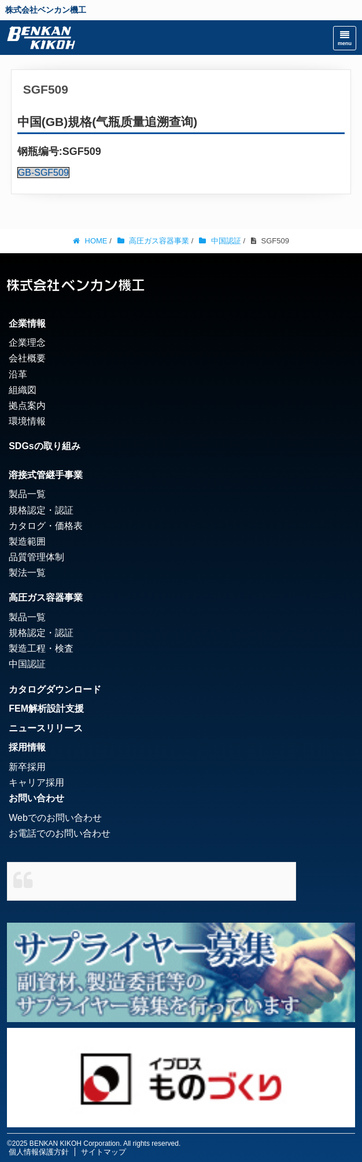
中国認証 (27, 664)
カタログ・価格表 (46, 526)
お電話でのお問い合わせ (59, 833)
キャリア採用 (36, 782)
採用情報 (27, 747)
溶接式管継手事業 (46, 475)
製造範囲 (27, 541)
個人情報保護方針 (39, 1152)
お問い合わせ (36, 798)
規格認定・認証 (41, 510)
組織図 (22, 390)
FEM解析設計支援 (46, 708)
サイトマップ (103, 1152)
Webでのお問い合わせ (55, 818)
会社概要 (27, 358)
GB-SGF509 (43, 172)
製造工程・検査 (41, 648)
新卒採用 (27, 767)
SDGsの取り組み (44, 446)
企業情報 (27, 323)
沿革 (18, 374)
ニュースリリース (46, 728)
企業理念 (27, 342)
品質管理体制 (36, 557)
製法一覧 (27, 573)
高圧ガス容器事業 (46, 597)
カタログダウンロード (55, 689)
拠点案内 (27, 405)
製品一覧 (27, 494)
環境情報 (27, 421)
